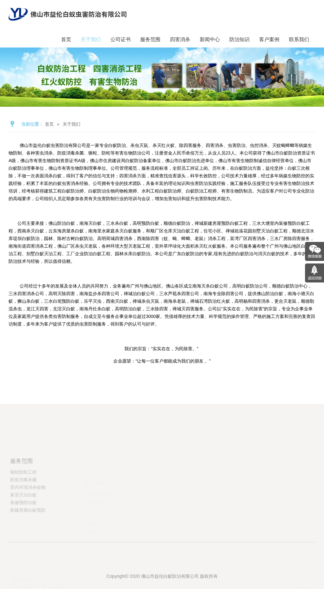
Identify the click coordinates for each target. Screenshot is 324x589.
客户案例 (269, 39)
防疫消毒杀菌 (23, 500)
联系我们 (299, 39)
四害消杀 (180, 39)
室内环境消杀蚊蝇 (28, 507)
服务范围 (150, 39)
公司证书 (120, 39)
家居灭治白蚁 (23, 515)
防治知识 (239, 39)
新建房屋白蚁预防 (28, 530)
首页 (66, 39)
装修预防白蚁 (23, 522)
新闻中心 (210, 39)
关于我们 (91, 39)
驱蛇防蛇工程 (23, 492)
